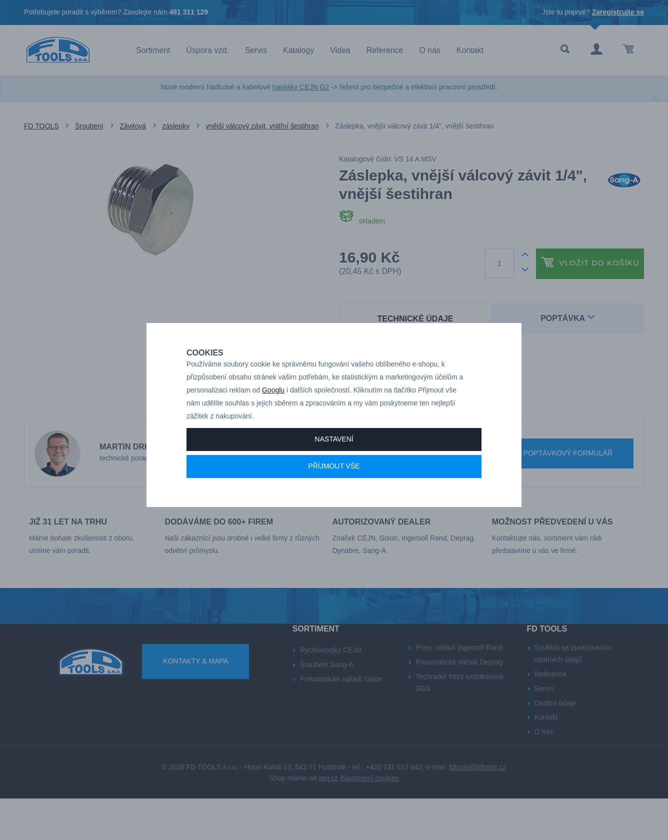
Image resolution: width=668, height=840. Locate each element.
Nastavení (333, 474)
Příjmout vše (334, 501)
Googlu (273, 425)
